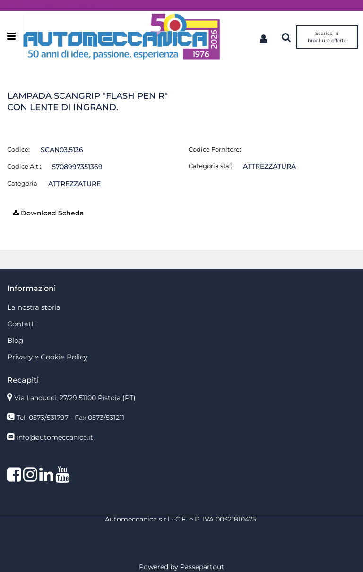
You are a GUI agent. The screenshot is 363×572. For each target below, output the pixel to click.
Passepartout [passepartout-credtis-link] (202, 567)
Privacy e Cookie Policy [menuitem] (47, 356)
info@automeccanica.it (55, 437)
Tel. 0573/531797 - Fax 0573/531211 (70, 417)
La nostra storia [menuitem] (33, 307)
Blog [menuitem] (15, 340)
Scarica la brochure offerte (327, 36)
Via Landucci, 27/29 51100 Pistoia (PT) (75, 397)
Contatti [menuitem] (21, 323)
